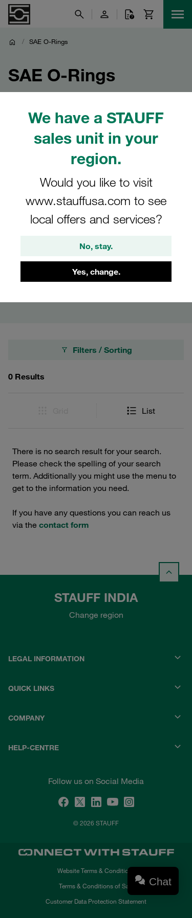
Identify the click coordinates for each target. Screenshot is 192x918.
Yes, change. (96, 271)
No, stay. (96, 246)
